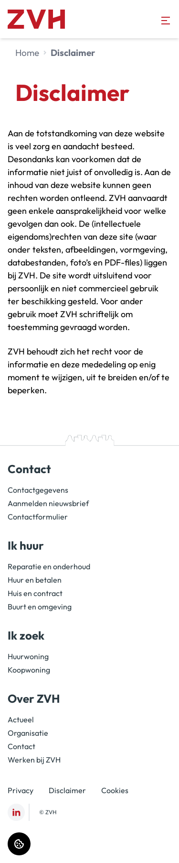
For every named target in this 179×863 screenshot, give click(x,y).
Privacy (20, 790)
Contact (21, 746)
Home (27, 52)
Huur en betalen (35, 580)
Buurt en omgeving (40, 606)
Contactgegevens (38, 490)
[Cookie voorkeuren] (19, 843)
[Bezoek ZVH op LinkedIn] (16, 812)
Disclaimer (67, 790)
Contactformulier (38, 516)
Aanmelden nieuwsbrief (48, 503)
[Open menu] (165, 20)
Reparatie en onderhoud (49, 566)
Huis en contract (35, 593)
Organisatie (28, 733)
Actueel (21, 719)
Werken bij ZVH (34, 759)
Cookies (114, 790)
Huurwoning (28, 656)
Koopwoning (29, 670)
